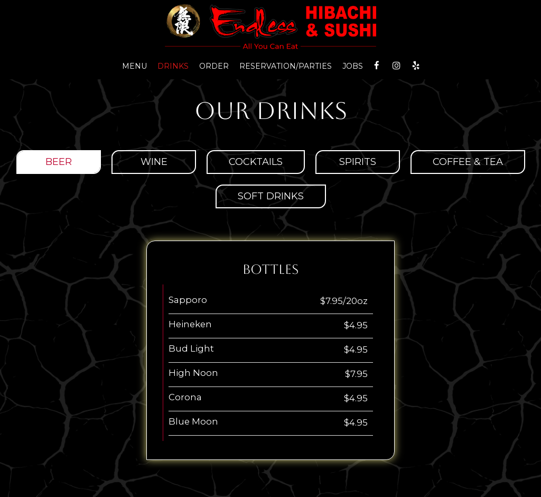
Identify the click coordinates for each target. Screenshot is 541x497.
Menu (134, 66)
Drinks (173, 66)
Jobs (352, 66)
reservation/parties (285, 66)
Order (214, 66)
